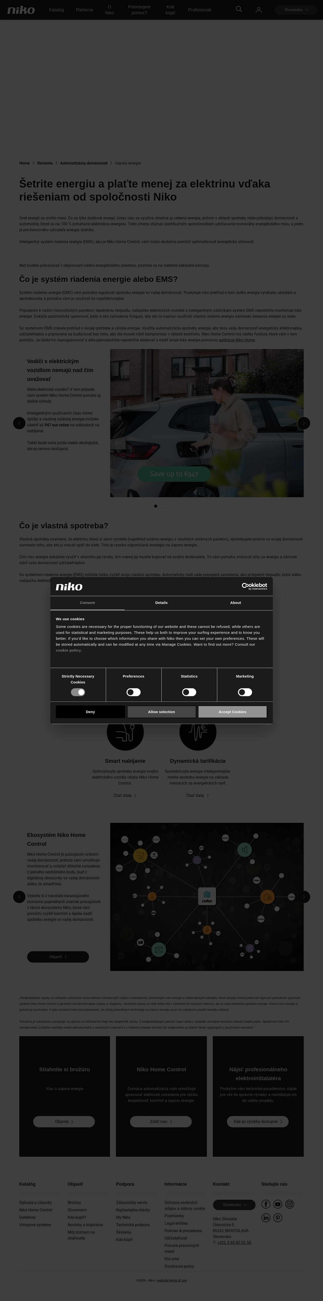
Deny (90, 712)
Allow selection (161, 712)
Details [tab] (161, 603)
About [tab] (235, 603)
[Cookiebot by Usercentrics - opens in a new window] (245, 586)
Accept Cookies (233, 712)
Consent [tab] (87, 603)
